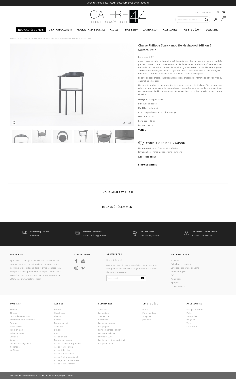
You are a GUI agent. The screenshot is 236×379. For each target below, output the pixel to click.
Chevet (13, 313)
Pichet (189, 313)
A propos (175, 282)
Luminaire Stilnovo (106, 333)
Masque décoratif (195, 309)
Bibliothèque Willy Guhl (21, 316)
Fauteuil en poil (61, 323)
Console (14, 340)
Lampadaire (104, 313)
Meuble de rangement (20, 343)
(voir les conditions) (147, 156)
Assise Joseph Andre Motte (66, 360)
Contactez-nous (178, 286)
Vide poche (192, 316)
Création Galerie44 (60, 29)
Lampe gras (103, 326)
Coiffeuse (14, 350)
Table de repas (17, 333)
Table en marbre (18, 329)
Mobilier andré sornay (91, 29)
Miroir (145, 309)
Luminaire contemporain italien (112, 340)
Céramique (192, 326)
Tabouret (58, 326)
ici (148, 2)
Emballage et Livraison (181, 264)
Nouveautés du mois (30, 29)
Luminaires (149, 29)
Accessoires (170, 29)
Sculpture (146, 316)
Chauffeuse (59, 313)
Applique (102, 309)
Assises (114, 29)
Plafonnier (103, 319)
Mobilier (130, 29)
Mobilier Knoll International (22, 319)
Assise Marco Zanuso (64, 353)
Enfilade (14, 336)
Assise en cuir (60, 336)
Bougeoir (191, 319)
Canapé (58, 319)
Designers (212, 29)
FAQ (172, 275)
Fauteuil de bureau (63, 340)
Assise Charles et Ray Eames (67, 343)
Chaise (57, 316)
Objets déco (191, 29)
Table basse (16, 326)
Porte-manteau (149, 313)
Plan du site (176, 278)
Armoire (13, 309)
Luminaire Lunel (105, 336)
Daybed (58, 329)
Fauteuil (58, 309)
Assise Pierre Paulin (63, 346)
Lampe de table (105, 343)
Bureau (13, 323)
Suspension (104, 316)
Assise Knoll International (66, 357)
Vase (189, 323)
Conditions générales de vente (185, 267)
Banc (56, 333)
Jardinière (146, 319)
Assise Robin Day (62, 350)
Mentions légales (179, 271)
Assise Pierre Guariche (65, 363)
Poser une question (147, 164)
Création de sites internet (22, 375)
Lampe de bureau (106, 323)
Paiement (175, 260)
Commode (15, 346)
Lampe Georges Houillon (109, 329)
